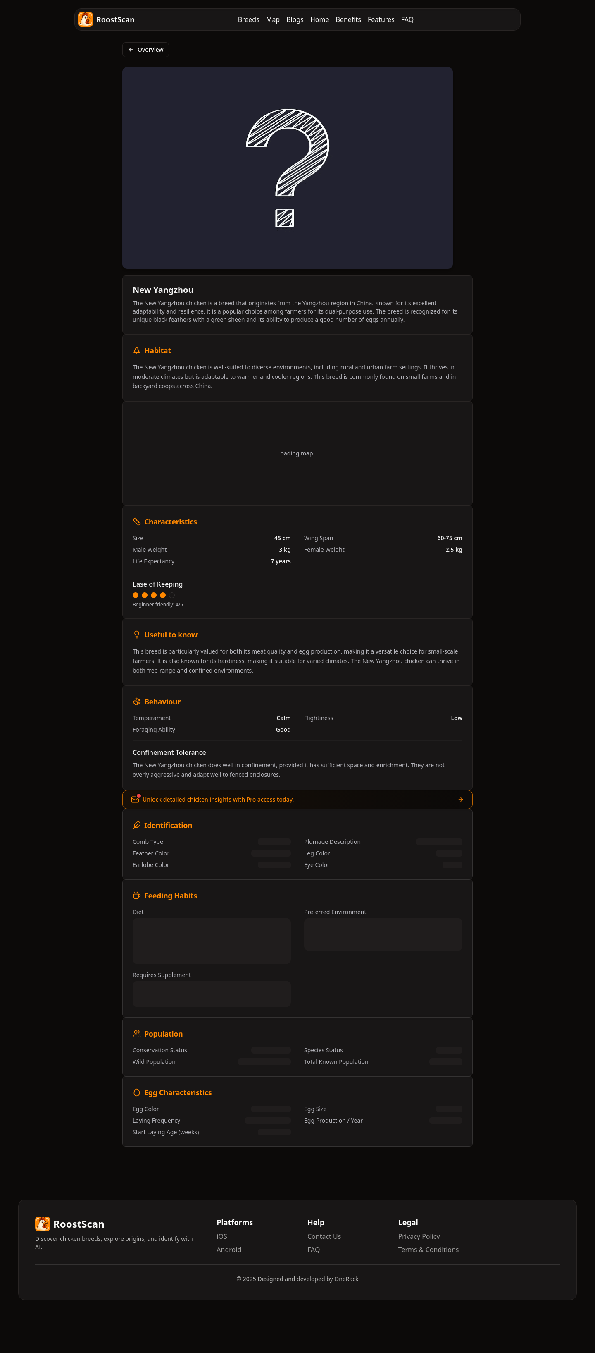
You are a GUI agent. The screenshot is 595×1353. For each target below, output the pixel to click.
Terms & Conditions (428, 1249)
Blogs (295, 19)
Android (229, 1249)
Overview (146, 49)
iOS (222, 1236)
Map (273, 19)
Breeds (248, 19)
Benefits (348, 19)
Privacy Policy (419, 1236)
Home (319, 19)
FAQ (407, 19)
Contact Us (324, 1236)
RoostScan (106, 19)
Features (381, 19)
